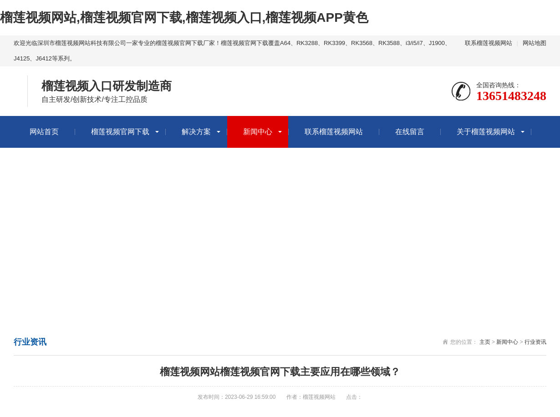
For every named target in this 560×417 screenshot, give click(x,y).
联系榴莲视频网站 (488, 43)
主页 (484, 342)
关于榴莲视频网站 (486, 132)
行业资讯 (535, 342)
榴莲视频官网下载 (120, 132)
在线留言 (409, 132)
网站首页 (44, 132)
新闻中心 (257, 132)
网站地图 (534, 43)
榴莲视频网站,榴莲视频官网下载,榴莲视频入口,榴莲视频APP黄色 (184, 17)
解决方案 (196, 132)
